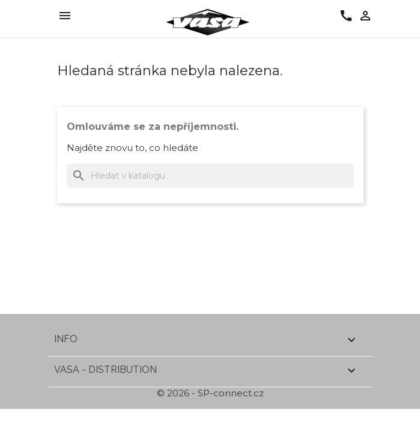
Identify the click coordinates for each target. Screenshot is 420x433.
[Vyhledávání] (210, 176)
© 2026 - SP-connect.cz (210, 393)
